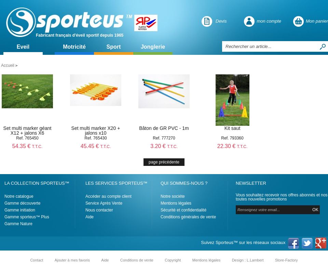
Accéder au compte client (108, 196)
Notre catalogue (18, 196)
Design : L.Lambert (248, 260)
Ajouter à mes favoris (72, 260)
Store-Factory (286, 260)
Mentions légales (176, 203)
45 (96, 146)
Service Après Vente (103, 203)
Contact (36, 260)
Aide (89, 217)
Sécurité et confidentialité (183, 210)
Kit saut (232, 128)
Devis (221, 21)
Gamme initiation (19, 210)
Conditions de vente (136, 260)
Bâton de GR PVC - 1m (164, 128)
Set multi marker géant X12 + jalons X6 (27, 130)
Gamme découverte (22, 203)
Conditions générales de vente (188, 217)
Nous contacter (99, 210)
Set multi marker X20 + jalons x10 (95, 130)
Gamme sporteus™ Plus (26, 217)
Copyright (173, 260)
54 (27, 146)
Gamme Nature (18, 223)
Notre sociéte (173, 196)
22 (232, 146)
